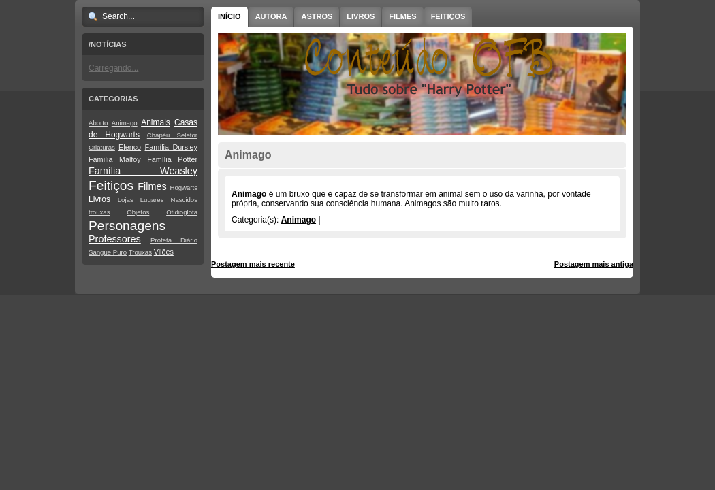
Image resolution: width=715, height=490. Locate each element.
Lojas (125, 199)
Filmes (152, 186)
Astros (316, 16)
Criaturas (102, 147)
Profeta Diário (173, 240)
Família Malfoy (115, 159)
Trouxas (140, 252)
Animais (155, 122)
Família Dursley (171, 147)
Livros (99, 199)
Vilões (164, 252)
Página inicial (424, 264)
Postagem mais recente (253, 264)
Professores (115, 238)
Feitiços (111, 185)
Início (229, 16)
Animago (125, 123)
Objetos (138, 212)
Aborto (98, 123)
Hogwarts (183, 187)
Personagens (127, 225)
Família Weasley (143, 170)
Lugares (152, 199)
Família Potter (172, 159)
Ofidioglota (181, 212)
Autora (271, 16)
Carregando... (113, 68)
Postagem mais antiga (593, 264)
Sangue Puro (108, 252)
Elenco (129, 147)
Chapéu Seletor (172, 135)
